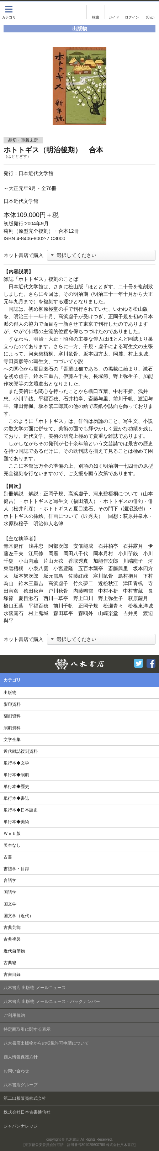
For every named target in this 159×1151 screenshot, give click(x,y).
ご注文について (114, 12)
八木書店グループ (21, 1084)
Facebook (151, 663)
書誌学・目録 (16, 868)
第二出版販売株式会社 (25, 1098)
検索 (96, 12)
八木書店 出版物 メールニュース (35, 987)
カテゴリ (9, 12)
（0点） (150, 17)
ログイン (132, 12)
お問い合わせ (16, 1070)
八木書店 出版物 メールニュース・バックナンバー (52, 1001)
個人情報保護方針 (21, 1057)
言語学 (10, 880)
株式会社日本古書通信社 (27, 1112)
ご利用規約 (14, 1015)
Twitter (138, 663)
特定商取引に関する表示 (27, 1029)
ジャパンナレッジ (21, 1126)
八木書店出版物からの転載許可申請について (46, 1043)
